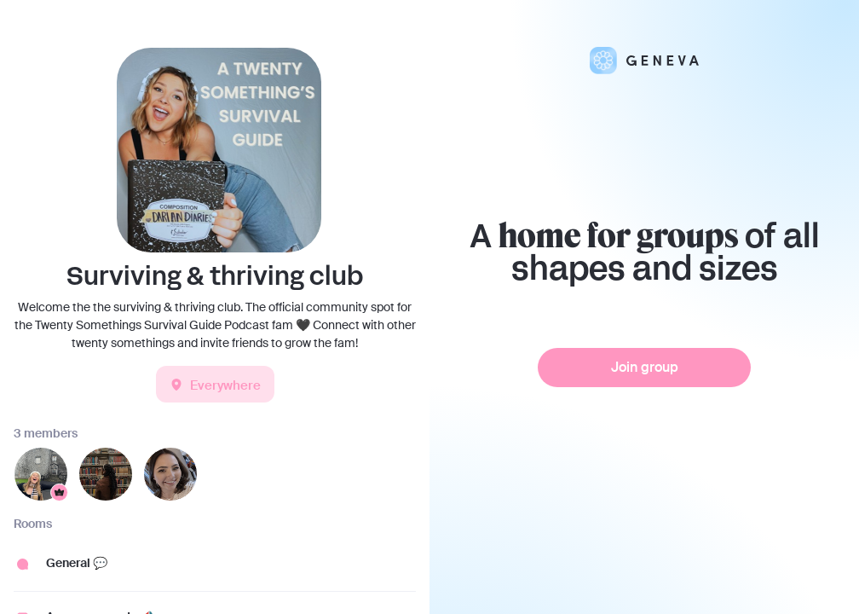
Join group (644, 367)
